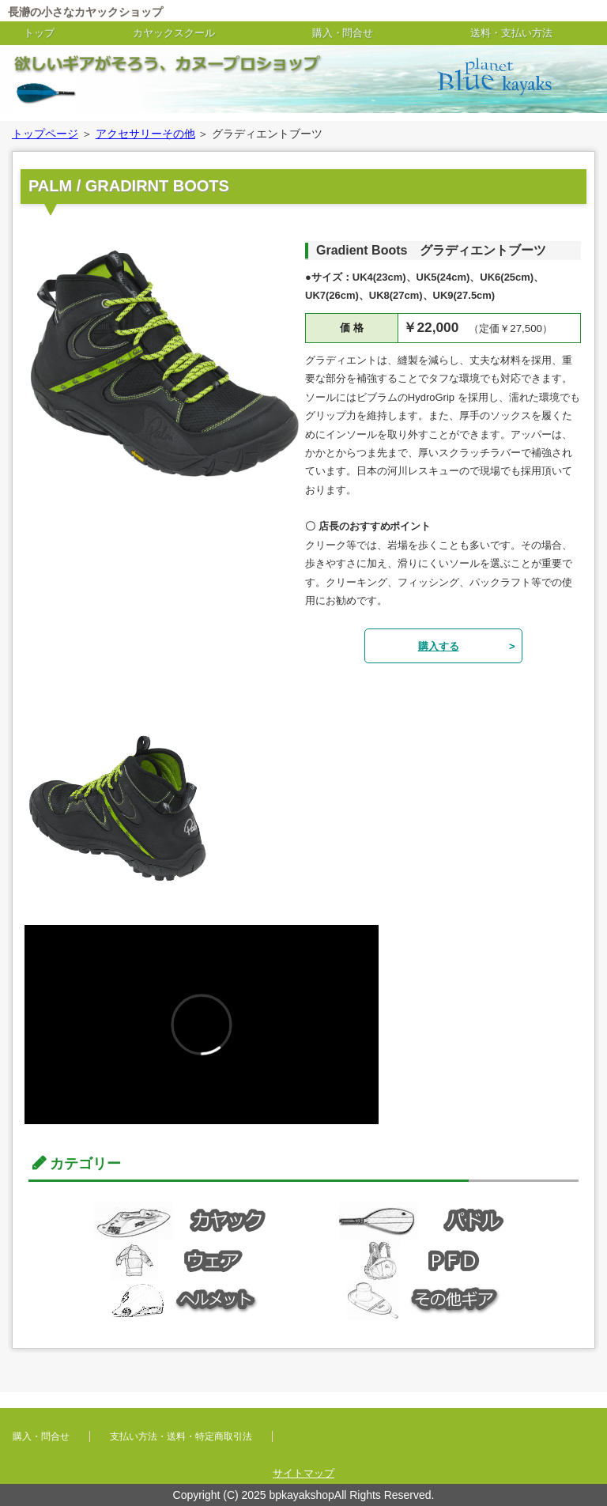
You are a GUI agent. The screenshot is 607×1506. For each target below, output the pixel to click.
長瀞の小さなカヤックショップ (85, 12)
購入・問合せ (343, 33)
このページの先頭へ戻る (574, 1406)
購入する (438, 646)
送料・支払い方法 (511, 33)
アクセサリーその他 (145, 133)
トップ (39, 33)
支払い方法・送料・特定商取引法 (181, 1436)
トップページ (45, 133)
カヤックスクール (174, 33)
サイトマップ (303, 1473)
